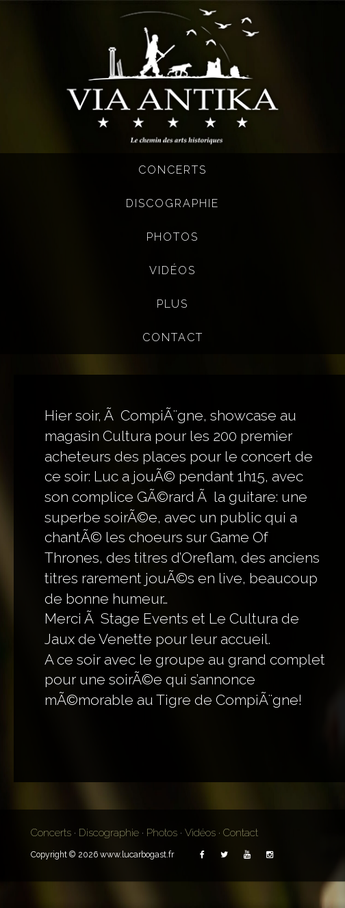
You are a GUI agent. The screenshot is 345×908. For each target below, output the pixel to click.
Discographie (172, 203)
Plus (172, 303)
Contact (172, 337)
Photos (172, 236)
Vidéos (172, 270)
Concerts (172, 169)
